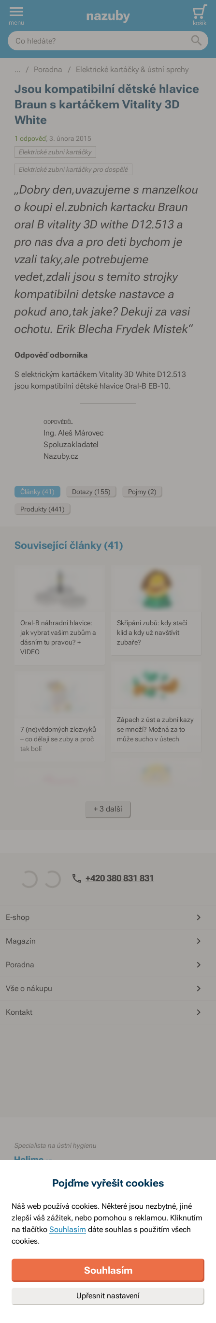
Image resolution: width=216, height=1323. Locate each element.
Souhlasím (67, 1229)
